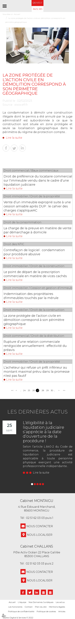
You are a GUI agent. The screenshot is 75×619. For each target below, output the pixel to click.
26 (33, 390)
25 (29, 390)
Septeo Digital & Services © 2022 (18, 617)
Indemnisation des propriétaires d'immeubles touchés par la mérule (31, 296)
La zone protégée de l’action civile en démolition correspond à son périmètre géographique (34, 320)
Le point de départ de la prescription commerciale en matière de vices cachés (35, 274)
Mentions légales (57, 606)
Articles (61, 611)
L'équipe (22, 602)
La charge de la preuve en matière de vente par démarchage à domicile (37, 230)
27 (38, 390)
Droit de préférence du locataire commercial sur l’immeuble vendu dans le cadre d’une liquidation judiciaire (38, 181)
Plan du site (41, 606)
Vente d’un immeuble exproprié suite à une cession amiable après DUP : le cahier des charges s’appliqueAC (37, 206)
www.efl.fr (21, 104)
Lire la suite (14, 137)
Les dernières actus (37, 412)
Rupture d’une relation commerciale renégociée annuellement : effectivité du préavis (35, 346)
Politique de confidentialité (21, 611)
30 (52, 390)
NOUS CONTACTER (39, 526)
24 (24, 390)
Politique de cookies (46, 611)
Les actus (60, 602)
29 (47, 390)
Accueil (12, 602)
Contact (29, 606)
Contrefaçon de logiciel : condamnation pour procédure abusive (34, 252)
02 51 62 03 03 (35, 518)
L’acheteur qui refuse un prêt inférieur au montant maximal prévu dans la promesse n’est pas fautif (37, 372)
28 (43, 390)
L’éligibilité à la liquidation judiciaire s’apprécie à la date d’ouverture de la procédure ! (43, 431)
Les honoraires (15, 606)
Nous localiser (39, 534)
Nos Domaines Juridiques (41, 602)
